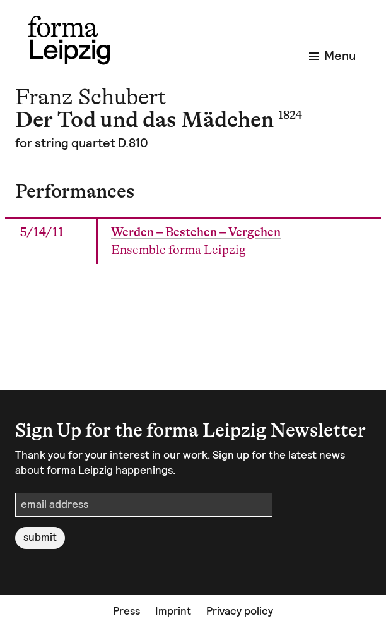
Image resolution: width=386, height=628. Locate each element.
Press (126, 611)
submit (40, 537)
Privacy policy (239, 611)
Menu (332, 55)
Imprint (173, 611)
